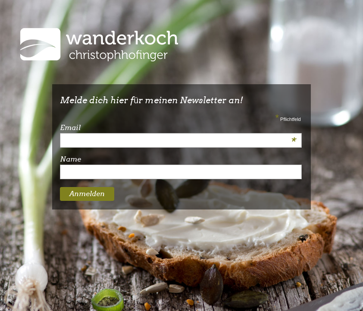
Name (70, 159)
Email (178, 128)
